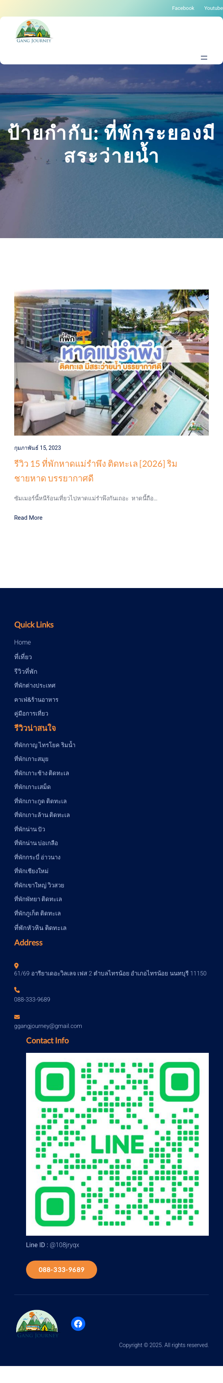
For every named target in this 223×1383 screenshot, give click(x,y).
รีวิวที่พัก (25, 671)
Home (22, 642)
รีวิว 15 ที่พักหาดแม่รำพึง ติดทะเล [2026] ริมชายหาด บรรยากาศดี (96, 470)
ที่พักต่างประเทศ (35, 685)
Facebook (183, 8)
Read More (28, 517)
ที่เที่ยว (23, 657)
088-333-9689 (61, 1269)
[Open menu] (204, 57)
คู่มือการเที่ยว (31, 713)
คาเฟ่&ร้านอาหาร (36, 699)
